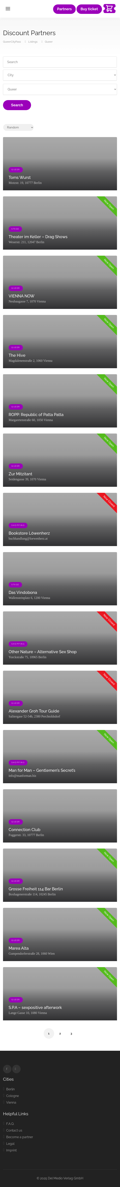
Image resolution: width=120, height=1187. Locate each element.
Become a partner (19, 1137)
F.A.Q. (10, 1124)
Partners (64, 9)
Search (17, 105)
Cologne (12, 1096)
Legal (10, 1144)
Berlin (10, 1089)
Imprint (11, 1150)
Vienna (11, 1102)
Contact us (14, 1130)
